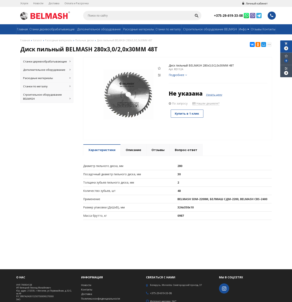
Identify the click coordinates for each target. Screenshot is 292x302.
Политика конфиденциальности (100, 298)
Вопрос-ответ (186, 150)
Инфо (244, 29)
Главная (22, 29)
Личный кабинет (255, 3)
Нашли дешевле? (205, 103)
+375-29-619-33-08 (228, 15)
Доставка (53, 3)
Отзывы (256, 29)
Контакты (269, 29)
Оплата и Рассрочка (76, 3)
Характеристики (101, 150)
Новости (38, 3)
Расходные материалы (138, 29)
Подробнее (178, 75)
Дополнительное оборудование (99, 29)
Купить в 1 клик (187, 113)
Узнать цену (214, 94)
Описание (133, 150)
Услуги (24, 3)
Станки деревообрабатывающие (52, 29)
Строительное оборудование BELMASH (210, 29)
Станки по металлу (168, 29)
